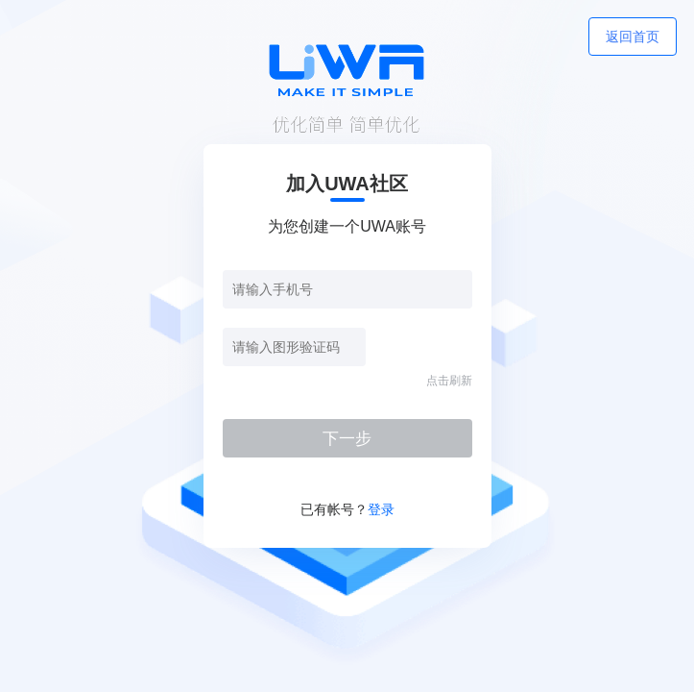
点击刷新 (449, 380)
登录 (381, 509)
